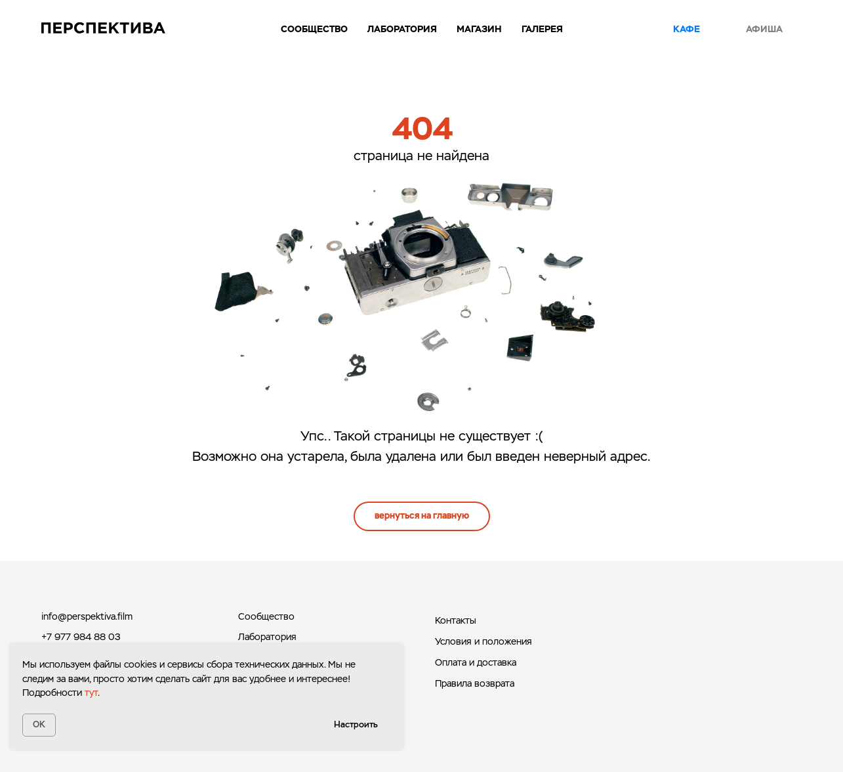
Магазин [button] (479, 29)
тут (91, 692)
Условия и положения (483, 641)
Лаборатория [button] (402, 29)
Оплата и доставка (475, 662)
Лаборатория (267, 637)
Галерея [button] (542, 29)
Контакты (455, 620)
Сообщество (314, 29)
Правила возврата (474, 683)
